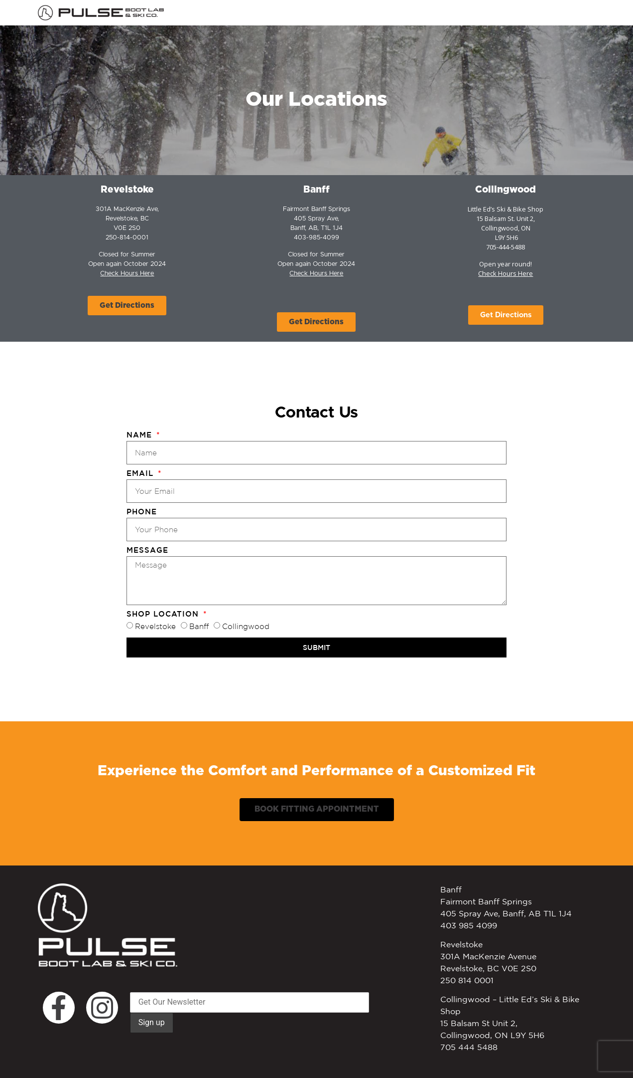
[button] (127, 305)
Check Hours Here (316, 273)
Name (141, 435)
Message (147, 550)
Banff (316, 190)
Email (141, 473)
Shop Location (164, 614)
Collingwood (505, 190)
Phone (142, 512)
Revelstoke (155, 627)
